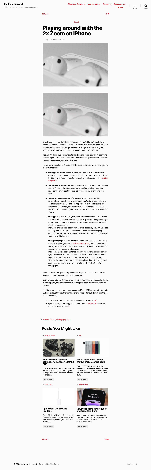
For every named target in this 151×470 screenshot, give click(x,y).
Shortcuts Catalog (75, 4)
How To (47, 336)
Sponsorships (119, 4)
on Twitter (91, 304)
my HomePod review (80, 244)
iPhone (52, 320)
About (120, 7)
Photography (61, 320)
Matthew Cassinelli (14, 4)
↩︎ (96, 300)
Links (50, 385)
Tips (68, 320)
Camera (46, 320)
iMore (81, 385)
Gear (76, 22)
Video (53, 336)
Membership (93, 4)
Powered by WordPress (50, 464)
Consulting (107, 4)
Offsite (85, 385)
